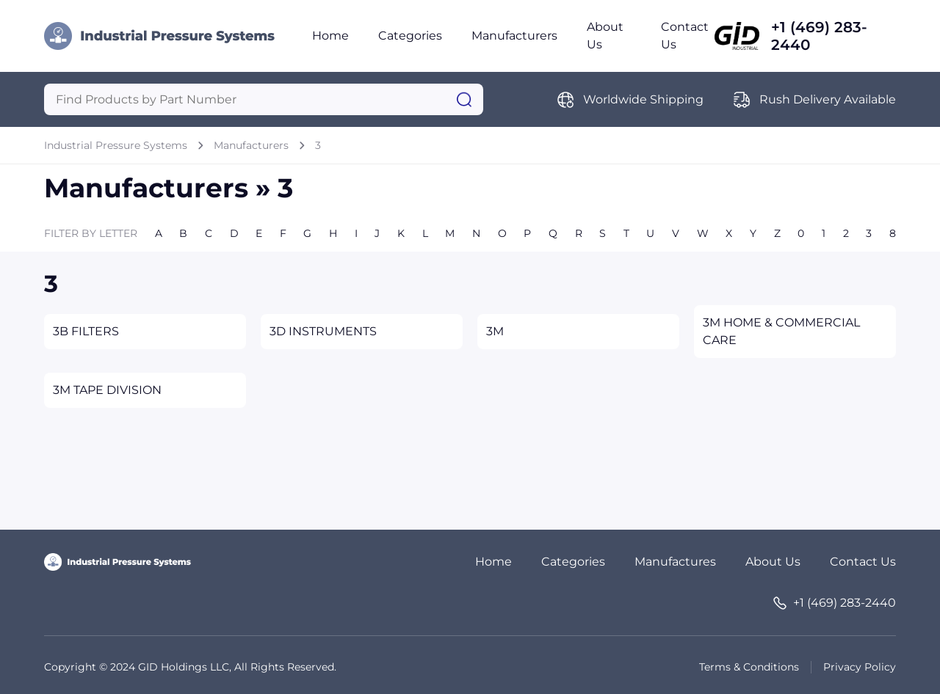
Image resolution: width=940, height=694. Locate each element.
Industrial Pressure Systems (115, 145)
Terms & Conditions (749, 666)
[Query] (263, 99)
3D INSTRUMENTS (323, 331)
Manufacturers (514, 36)
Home (330, 36)
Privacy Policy (859, 666)
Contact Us (863, 562)
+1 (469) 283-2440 (819, 36)
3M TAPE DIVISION (107, 390)
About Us (772, 562)
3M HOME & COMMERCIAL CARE (781, 331)
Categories (410, 36)
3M (495, 331)
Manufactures (675, 562)
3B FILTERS (86, 331)
